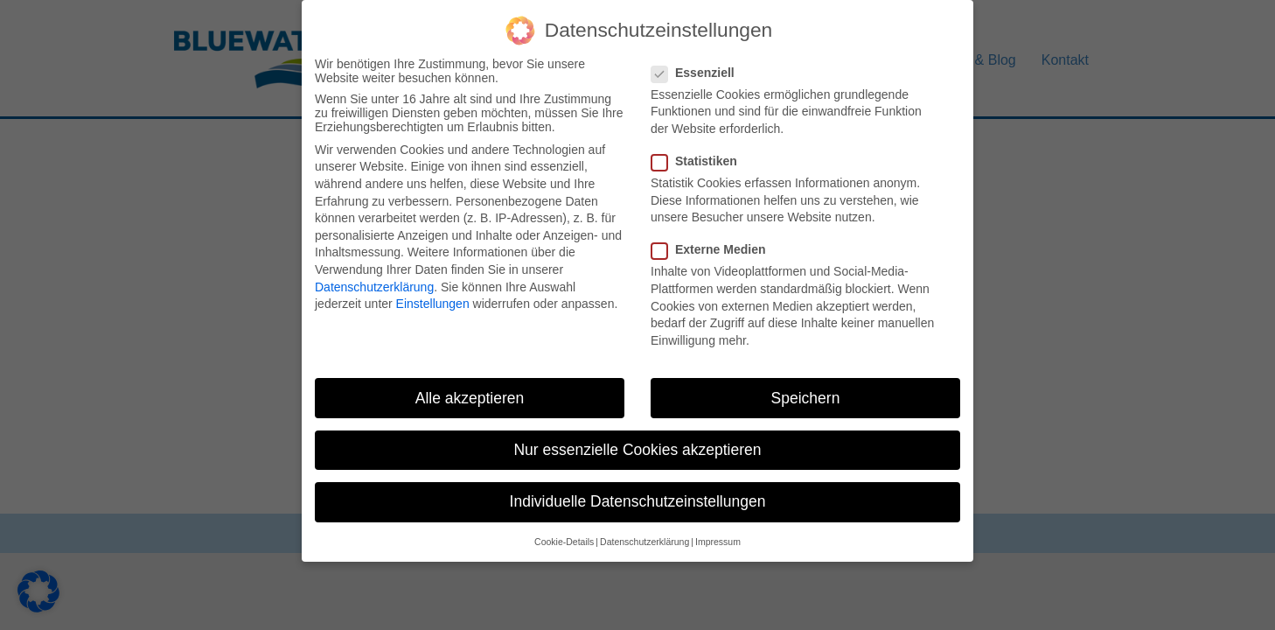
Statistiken (700, 147)
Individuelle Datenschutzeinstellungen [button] (638, 487)
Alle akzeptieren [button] (470, 384)
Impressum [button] (718, 527)
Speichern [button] (805, 384)
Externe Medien (714, 236)
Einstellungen (433, 290)
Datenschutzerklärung (374, 273)
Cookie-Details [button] (564, 527)
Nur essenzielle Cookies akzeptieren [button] (637, 435)
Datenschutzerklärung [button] (644, 527)
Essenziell (698, 59)
